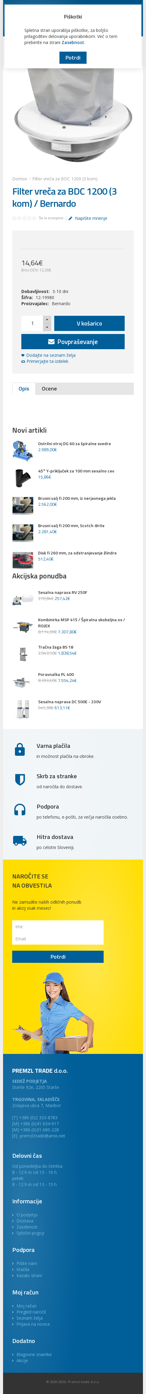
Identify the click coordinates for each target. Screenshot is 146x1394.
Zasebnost (73, 42)
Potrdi (73, 57)
